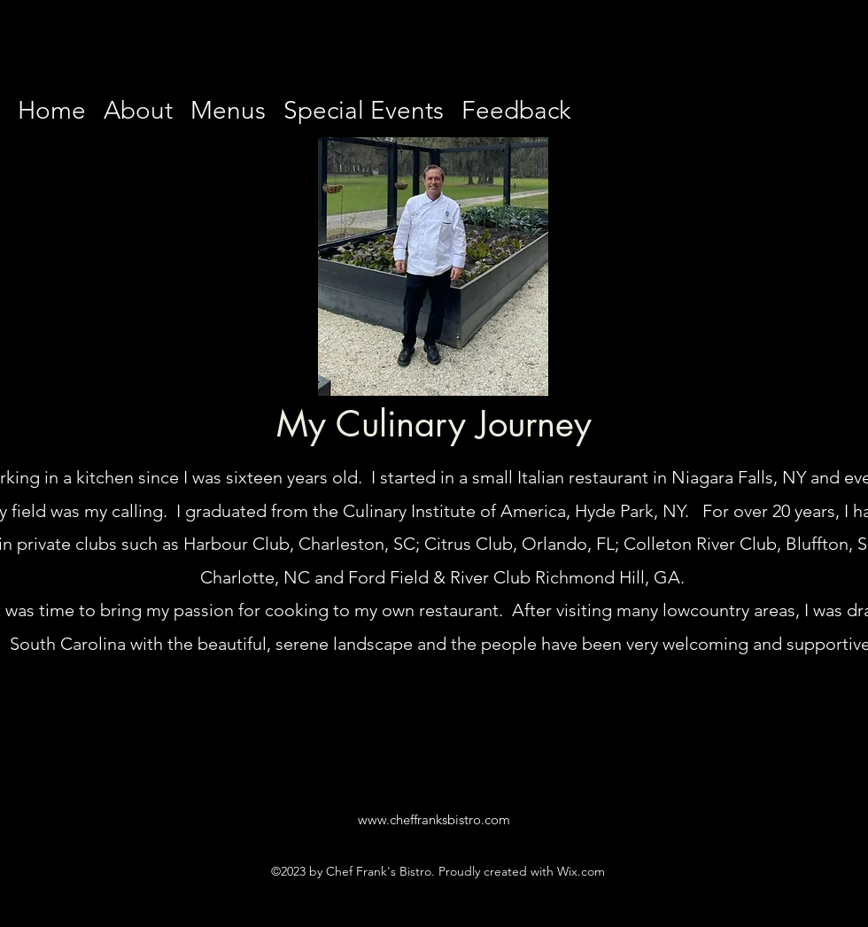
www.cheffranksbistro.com (434, 819)
